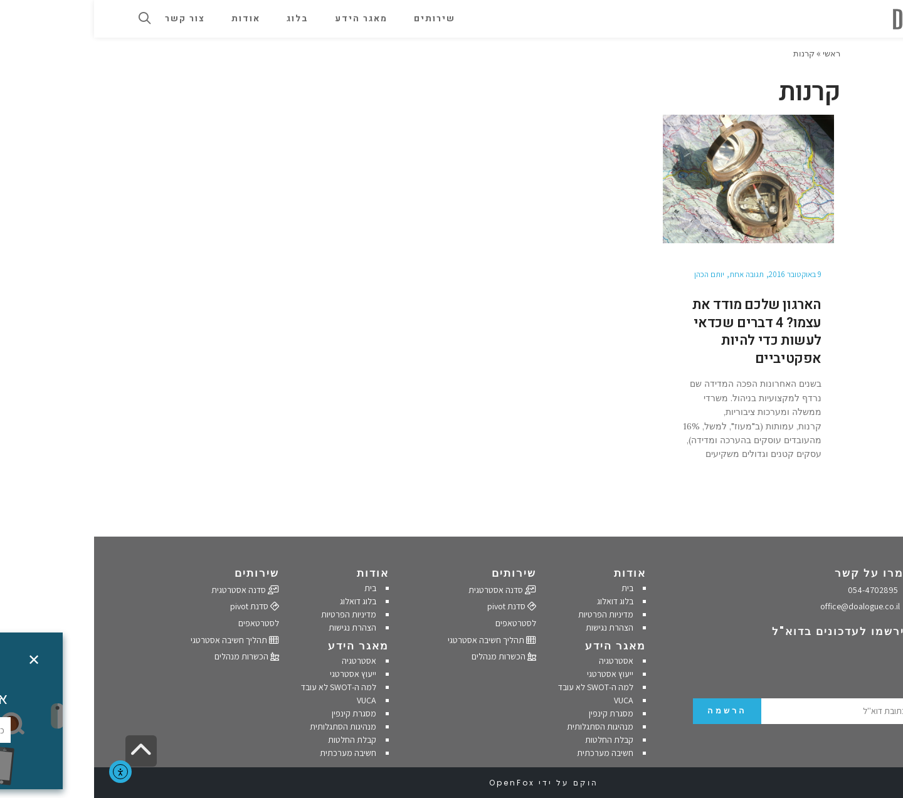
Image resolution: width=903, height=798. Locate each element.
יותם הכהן (615, 274)
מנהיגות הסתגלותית (506, 726)
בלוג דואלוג (521, 601)
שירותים (420, 572)
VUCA (529, 700)
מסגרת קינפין (517, 713)
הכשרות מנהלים (410, 656)
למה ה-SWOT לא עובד (501, 687)
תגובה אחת (652, 274)
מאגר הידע (521, 645)
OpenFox (418, 782)
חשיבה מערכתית (511, 753)
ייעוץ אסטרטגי (516, 674)
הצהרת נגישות (515, 627)
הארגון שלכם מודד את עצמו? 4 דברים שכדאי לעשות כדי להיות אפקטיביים (662, 332)
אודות (536, 572)
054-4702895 (786, 590)
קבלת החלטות (515, 739)
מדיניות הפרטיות (511, 614)
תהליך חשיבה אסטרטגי (398, 640)
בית (533, 588)
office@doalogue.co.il (772, 606)
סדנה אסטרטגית (408, 590)
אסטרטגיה (522, 660)
